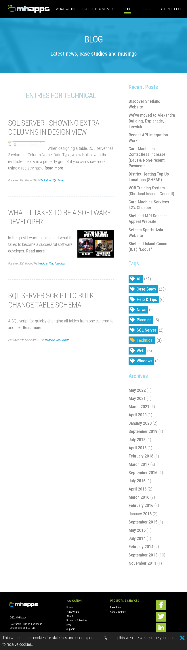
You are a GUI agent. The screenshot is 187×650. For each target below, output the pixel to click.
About (69, 616)
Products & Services (99, 9)
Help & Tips (46, 263)
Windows (144, 360)
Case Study (146, 289)
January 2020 (140, 423)
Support (145, 9)
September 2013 (143, 555)
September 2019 (143, 431)
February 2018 (141, 456)
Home (44, 9)
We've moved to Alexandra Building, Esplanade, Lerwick (152, 121)
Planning (144, 319)
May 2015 (137, 530)
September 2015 (143, 522)
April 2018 (138, 447)
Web (140, 350)
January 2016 (140, 513)
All (139, 278)
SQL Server (58, 180)
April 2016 (138, 489)
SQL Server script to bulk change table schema (51, 300)
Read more (54, 168)
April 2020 (138, 414)
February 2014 (141, 546)
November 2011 (142, 563)
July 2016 (137, 480)
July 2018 (137, 439)
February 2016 (141, 505)
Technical (45, 180)
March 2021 (139, 406)
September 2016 (143, 472)
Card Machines (118, 611)
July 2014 (137, 538)
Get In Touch (170, 9)
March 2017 (139, 464)
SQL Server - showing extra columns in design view (53, 127)
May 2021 (137, 398)
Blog (127, 9)
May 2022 (137, 390)
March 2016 (139, 497)
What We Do (65, 9)
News (141, 309)
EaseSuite (115, 607)
